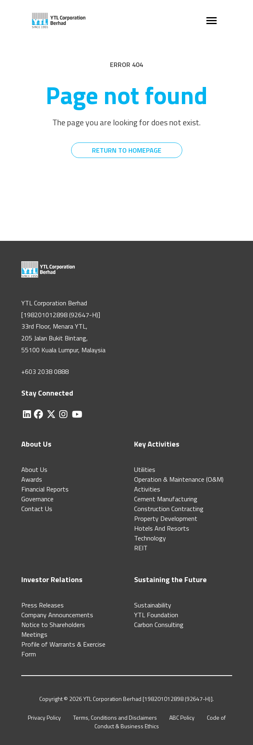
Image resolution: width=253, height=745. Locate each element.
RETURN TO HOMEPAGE (126, 150)
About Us (34, 469)
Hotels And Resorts (161, 528)
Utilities (144, 469)
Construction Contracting (169, 509)
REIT (141, 548)
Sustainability (152, 605)
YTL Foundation (156, 615)
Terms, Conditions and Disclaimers (115, 717)
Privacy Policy (44, 717)
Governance (37, 499)
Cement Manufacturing (165, 499)
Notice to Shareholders (53, 624)
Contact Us (36, 509)
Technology (150, 538)
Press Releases (42, 605)
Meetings (34, 634)
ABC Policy (182, 717)
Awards (31, 479)
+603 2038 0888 (45, 371)
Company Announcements (57, 615)
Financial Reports (45, 489)
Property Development (165, 518)
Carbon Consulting (159, 624)
